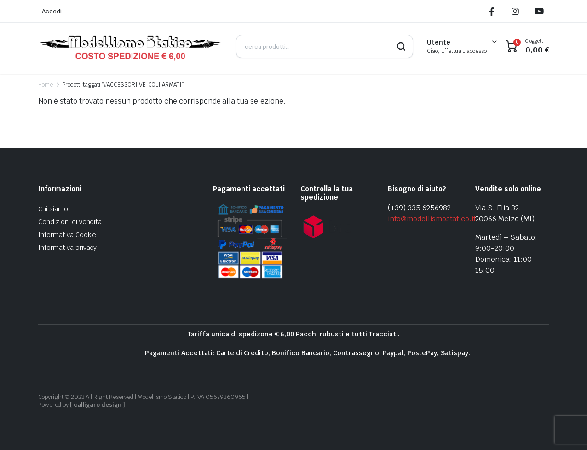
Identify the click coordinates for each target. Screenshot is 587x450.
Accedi (52, 11)
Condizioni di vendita (70, 222)
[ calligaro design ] (97, 405)
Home (45, 84)
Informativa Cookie (67, 235)
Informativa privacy (67, 247)
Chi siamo (53, 209)
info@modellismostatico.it (432, 219)
